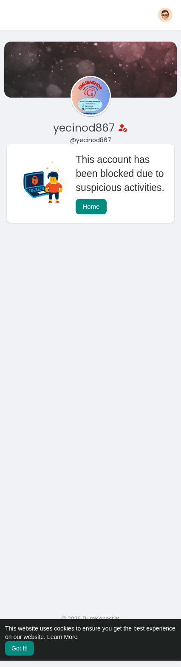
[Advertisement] (90, 328)
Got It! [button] (19, 648)
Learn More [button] (62, 636)
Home (90, 206)
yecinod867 (85, 128)
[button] (165, 15)
